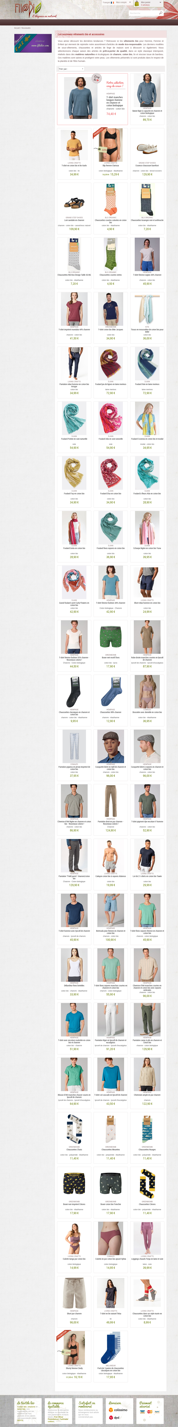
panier (145, 3)
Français (106, 2)
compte (121, 2)
